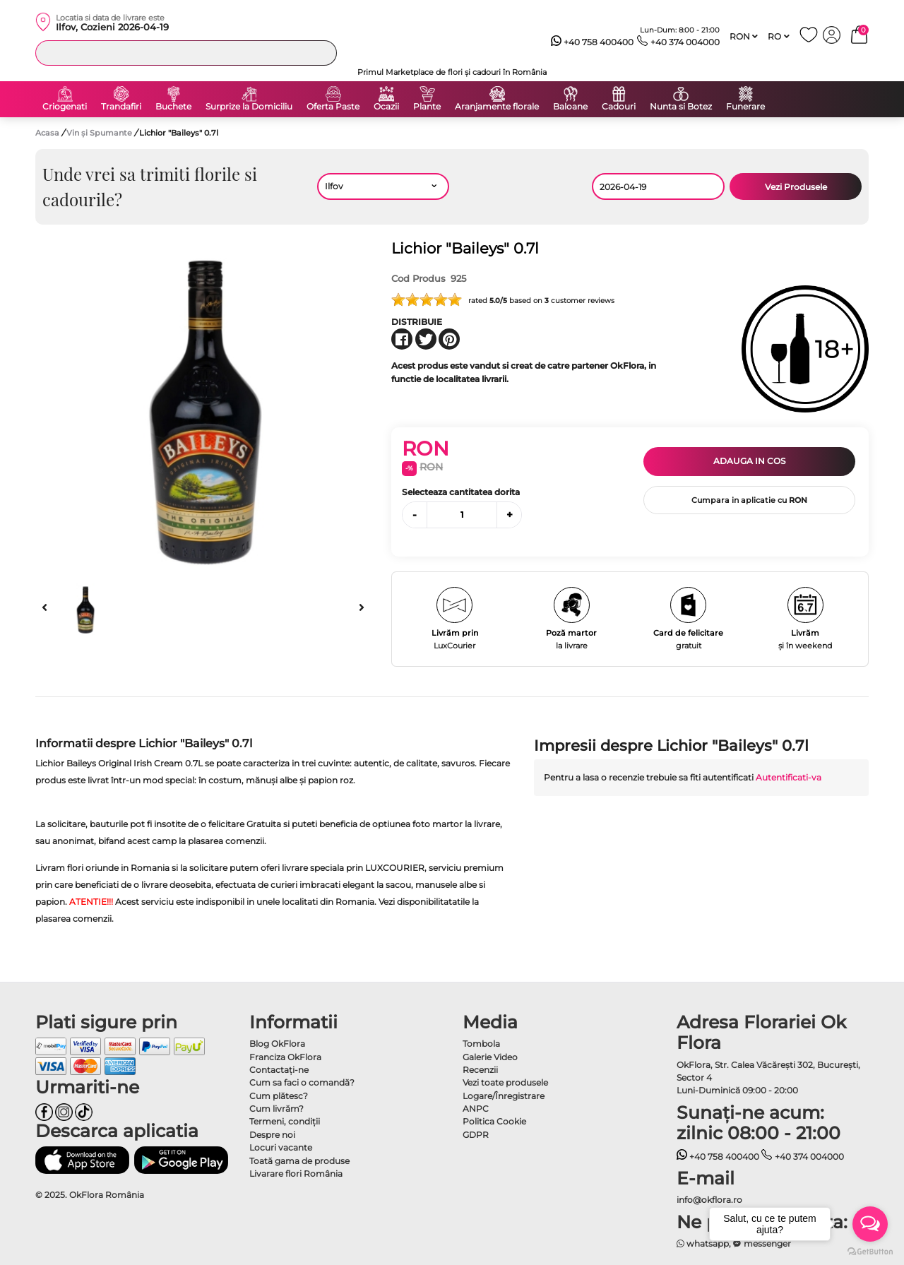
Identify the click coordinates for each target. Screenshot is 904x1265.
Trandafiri (121, 107)
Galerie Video (490, 1057)
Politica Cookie (494, 1121)
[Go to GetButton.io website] (870, 1251)
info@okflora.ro (709, 1199)
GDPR (476, 1134)
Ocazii (386, 107)
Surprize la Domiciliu (249, 107)
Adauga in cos (749, 461)
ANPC (476, 1108)
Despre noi (272, 1134)
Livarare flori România (296, 1173)
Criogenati (64, 107)
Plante (427, 107)
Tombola (481, 1043)
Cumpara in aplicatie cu (749, 500)
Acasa (47, 133)
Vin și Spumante (100, 133)
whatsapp (703, 1243)
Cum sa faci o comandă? (302, 1082)
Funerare (745, 107)
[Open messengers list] (870, 1224)
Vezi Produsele (796, 187)
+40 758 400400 (592, 42)
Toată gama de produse (299, 1161)
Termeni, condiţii (284, 1121)
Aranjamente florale (497, 107)
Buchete (173, 107)
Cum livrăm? (276, 1108)
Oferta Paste (333, 107)
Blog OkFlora (277, 1043)
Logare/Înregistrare (504, 1096)
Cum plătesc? (278, 1096)
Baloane (570, 107)
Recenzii (480, 1069)
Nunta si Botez (681, 107)
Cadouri (619, 107)
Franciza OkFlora (285, 1057)
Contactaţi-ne (279, 1069)
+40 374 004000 (678, 42)
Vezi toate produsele (505, 1082)
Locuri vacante (280, 1147)
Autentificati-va (788, 777)
